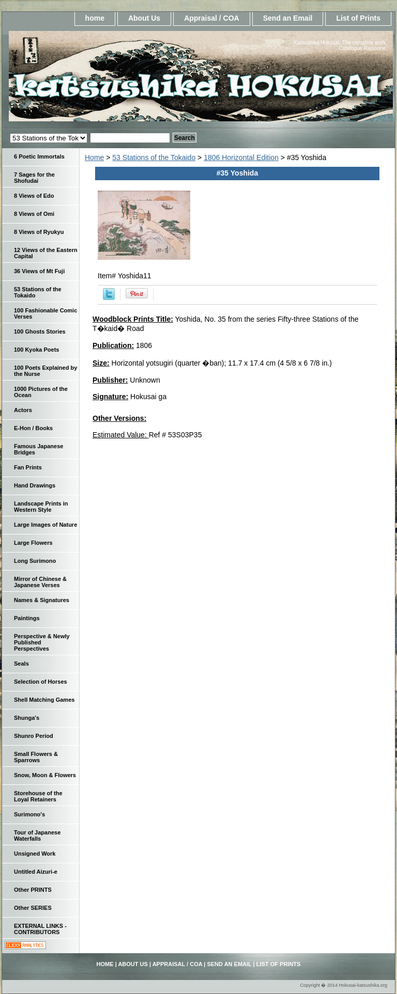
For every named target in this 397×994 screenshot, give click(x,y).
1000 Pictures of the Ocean (41, 392)
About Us (144, 18)
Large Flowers (33, 543)
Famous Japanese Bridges (38, 449)
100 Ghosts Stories (40, 331)
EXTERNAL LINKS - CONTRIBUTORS (40, 929)
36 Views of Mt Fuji (39, 271)
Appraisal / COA (211, 18)
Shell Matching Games (44, 700)
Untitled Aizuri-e (35, 872)
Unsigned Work (34, 853)
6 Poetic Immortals (39, 156)
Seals (21, 663)
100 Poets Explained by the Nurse (45, 371)
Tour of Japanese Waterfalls (37, 835)
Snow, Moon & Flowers (45, 775)
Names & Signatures (41, 600)
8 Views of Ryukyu (39, 232)
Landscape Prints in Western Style (41, 506)
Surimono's (29, 814)
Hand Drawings (34, 485)
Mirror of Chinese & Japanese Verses (40, 582)
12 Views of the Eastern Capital (46, 253)
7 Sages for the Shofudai (34, 177)
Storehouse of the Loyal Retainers (38, 796)
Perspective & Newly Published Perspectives (42, 642)
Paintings (27, 618)
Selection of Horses (40, 682)
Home (94, 157)
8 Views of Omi (34, 214)
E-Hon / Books (33, 428)
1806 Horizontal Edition (241, 157)
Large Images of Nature (45, 525)
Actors (23, 410)
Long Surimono (35, 561)
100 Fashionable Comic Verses (45, 313)
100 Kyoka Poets (36, 349)
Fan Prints (28, 467)
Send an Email (288, 18)
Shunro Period (33, 736)
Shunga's (26, 718)
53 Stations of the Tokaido (153, 157)
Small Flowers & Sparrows (36, 757)
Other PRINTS (33, 890)
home (94, 18)
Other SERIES (33, 908)
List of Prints (358, 18)
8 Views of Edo (34, 196)
